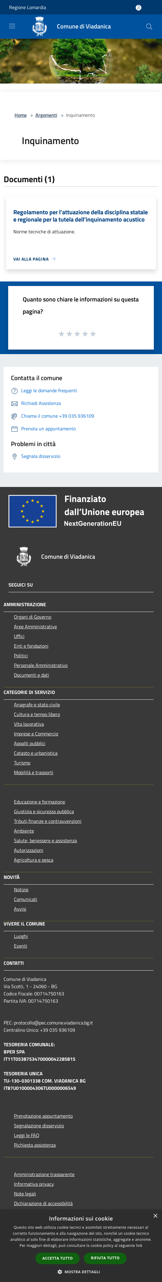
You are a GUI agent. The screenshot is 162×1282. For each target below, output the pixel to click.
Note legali (25, 1193)
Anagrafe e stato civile (37, 704)
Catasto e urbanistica (36, 753)
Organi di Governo (32, 616)
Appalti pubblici (29, 743)
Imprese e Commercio (36, 733)
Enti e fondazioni (31, 645)
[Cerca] (149, 26)
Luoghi (21, 936)
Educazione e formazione (39, 801)
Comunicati (25, 899)
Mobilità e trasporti (33, 772)
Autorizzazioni (28, 850)
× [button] (155, 1216)
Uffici (19, 636)
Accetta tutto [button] (57, 1258)
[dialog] (81, 1246)
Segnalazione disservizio (39, 1125)
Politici (21, 655)
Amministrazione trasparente (44, 1174)
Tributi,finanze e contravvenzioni (47, 821)
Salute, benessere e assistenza (45, 840)
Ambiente (24, 830)
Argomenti (46, 115)
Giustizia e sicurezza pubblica (44, 811)
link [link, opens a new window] (139, 1245)
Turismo (22, 762)
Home (21, 115)
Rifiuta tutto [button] (105, 1258)
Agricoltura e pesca (33, 859)
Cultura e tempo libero (37, 714)
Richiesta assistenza (35, 1145)
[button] (81, 1272)
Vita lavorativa (29, 724)
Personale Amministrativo (41, 665)
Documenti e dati (31, 675)
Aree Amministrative (35, 626)
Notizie (21, 889)
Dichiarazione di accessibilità (43, 1203)
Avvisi (20, 908)
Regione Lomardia (27, 7)
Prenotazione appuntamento (43, 1115)
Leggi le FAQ (26, 1135)
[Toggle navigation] (12, 26)
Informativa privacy (34, 1184)
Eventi (20, 945)
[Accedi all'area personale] (138, 8)
